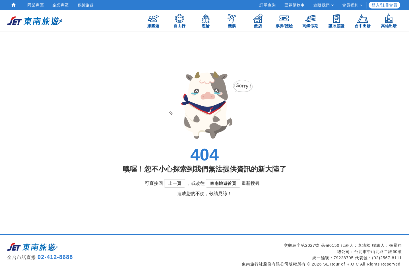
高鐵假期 (310, 20)
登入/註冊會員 (384, 5)
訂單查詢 (267, 5)
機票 (231, 20)
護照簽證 (336, 20)
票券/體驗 (284, 20)
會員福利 (352, 5)
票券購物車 (294, 5)
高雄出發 (389, 20)
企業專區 (60, 5)
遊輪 (205, 20)
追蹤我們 (323, 5)
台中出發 (363, 20)
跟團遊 (153, 20)
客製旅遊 (85, 5)
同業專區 (35, 5)
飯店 (258, 20)
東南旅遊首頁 (223, 183)
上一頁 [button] (174, 183)
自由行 (179, 20)
